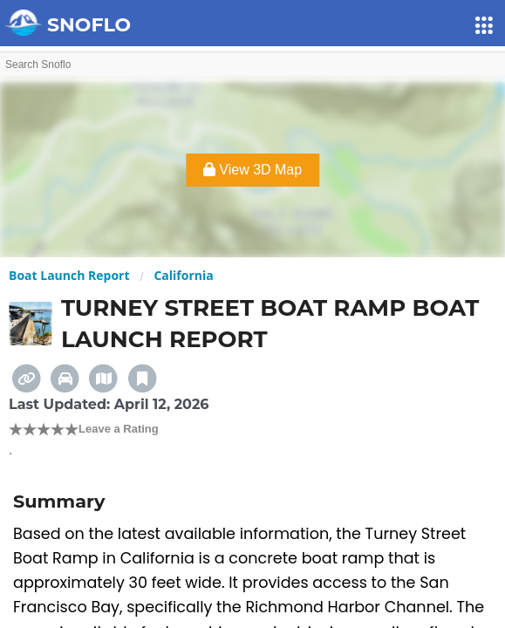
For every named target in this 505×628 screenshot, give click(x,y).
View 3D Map (252, 169)
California (183, 275)
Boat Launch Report (69, 275)
